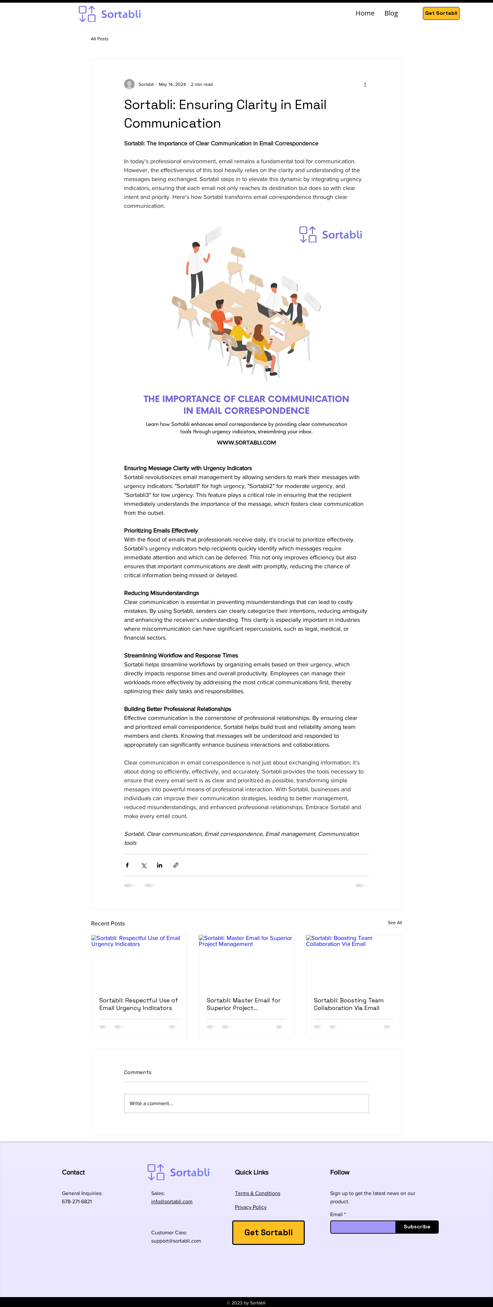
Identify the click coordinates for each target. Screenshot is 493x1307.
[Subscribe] (417, 1227)
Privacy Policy (251, 1207)
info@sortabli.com (172, 1201)
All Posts (100, 38)
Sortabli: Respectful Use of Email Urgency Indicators (138, 1004)
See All (395, 922)
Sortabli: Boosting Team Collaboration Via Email (349, 1004)
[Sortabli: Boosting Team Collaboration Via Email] (354, 962)
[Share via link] (176, 865)
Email (336, 1214)
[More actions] (365, 84)
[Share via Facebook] (127, 865)
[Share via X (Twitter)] (143, 865)
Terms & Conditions (257, 1193)
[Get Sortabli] (441, 13)
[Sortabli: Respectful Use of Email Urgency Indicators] (139, 962)
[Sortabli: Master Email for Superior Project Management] (246, 962)
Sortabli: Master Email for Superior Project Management (244, 1004)
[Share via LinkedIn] (160, 865)
